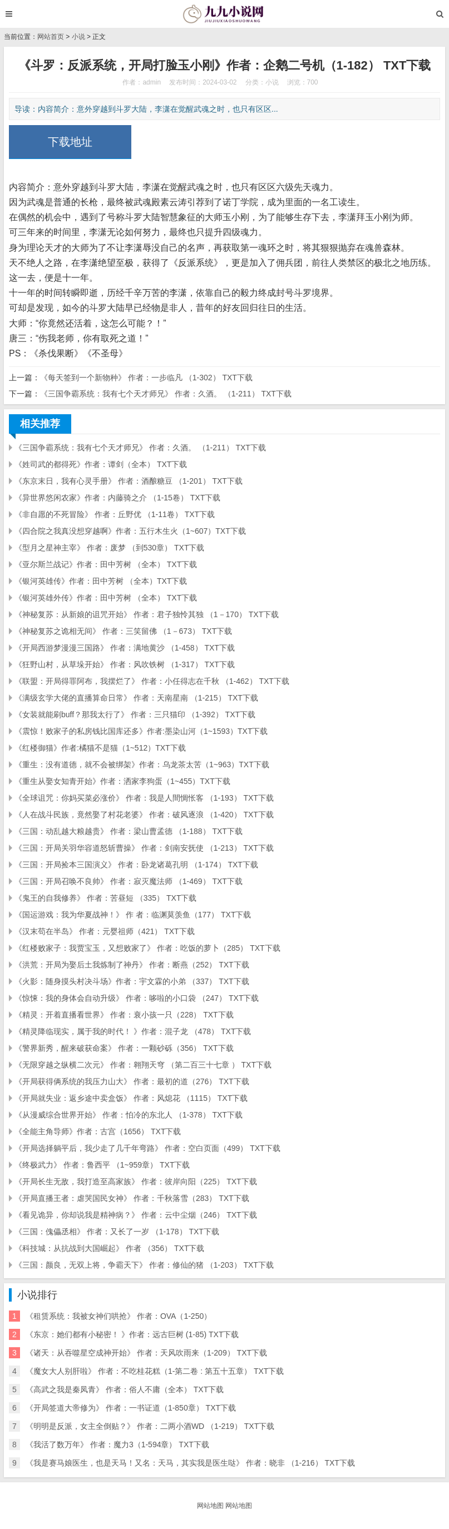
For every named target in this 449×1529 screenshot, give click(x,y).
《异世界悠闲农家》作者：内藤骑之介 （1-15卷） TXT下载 (117, 497)
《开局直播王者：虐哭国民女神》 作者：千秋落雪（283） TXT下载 (131, 1198)
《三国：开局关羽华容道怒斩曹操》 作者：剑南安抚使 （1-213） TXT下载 (144, 847)
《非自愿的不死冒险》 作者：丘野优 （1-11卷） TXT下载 (114, 514)
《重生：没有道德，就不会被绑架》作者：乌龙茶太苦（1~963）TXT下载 (141, 764)
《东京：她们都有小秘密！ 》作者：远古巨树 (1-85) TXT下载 (132, 1334)
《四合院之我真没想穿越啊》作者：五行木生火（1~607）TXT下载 (130, 531)
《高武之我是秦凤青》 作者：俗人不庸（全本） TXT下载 (125, 1389)
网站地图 (210, 1506)
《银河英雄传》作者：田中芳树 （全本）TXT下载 (100, 581)
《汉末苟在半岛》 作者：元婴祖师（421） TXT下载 (104, 931)
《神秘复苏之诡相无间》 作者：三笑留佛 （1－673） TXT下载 (123, 631)
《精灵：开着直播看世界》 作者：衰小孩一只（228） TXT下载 (124, 1014)
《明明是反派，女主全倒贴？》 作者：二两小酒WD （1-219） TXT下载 (150, 1426)
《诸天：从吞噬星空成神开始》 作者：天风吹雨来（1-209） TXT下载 (146, 1352)
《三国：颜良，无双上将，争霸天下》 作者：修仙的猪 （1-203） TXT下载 (144, 1264)
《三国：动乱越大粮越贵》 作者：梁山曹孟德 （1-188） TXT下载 (128, 831)
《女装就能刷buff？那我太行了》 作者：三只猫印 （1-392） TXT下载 (134, 714)
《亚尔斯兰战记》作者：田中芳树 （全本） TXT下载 (105, 564)
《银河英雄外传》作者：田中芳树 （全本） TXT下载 (105, 597)
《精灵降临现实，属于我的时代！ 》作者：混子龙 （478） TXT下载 (132, 1031)
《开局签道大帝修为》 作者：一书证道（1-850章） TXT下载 (131, 1407)
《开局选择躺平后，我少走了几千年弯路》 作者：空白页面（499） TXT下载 (147, 1148)
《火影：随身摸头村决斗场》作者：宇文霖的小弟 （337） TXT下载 (131, 981)
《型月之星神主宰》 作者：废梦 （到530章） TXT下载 (109, 547)
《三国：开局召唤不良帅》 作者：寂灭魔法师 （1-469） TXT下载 (128, 881)
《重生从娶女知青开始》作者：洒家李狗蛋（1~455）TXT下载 (122, 781)
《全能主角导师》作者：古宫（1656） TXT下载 (97, 1131)
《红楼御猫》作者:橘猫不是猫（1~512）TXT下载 (100, 747)
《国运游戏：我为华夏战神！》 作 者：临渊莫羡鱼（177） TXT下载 (132, 914)
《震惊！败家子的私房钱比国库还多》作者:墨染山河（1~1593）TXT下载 (141, 731)
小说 (78, 37)
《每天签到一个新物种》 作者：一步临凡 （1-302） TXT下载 (146, 377)
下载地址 (70, 142)
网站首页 (50, 37)
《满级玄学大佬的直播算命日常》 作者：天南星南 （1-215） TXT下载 (136, 697)
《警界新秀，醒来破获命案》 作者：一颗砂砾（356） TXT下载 (124, 1048)
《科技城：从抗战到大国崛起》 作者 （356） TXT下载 (109, 1248)
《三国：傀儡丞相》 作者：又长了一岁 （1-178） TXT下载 (116, 1231)
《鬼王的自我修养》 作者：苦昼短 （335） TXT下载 (105, 897)
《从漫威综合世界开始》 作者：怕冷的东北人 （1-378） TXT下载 (128, 1114)
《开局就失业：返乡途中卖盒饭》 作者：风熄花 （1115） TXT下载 (131, 1098)
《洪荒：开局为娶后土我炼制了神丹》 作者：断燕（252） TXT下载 (131, 964)
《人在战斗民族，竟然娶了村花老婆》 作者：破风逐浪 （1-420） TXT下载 (144, 814)
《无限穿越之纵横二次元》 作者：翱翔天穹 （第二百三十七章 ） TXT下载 (143, 1064)
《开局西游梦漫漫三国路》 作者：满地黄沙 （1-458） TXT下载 (124, 647)
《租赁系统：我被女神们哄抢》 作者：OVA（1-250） (118, 1316)
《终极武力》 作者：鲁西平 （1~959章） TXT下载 (102, 1164)
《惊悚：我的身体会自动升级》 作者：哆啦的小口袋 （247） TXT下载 (136, 998)
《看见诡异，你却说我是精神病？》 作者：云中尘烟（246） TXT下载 (135, 1214)
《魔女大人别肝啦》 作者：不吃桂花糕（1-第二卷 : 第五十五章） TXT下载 (155, 1371)
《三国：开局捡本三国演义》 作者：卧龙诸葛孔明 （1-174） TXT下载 (136, 864)
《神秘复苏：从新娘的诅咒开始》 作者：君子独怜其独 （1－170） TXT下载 (146, 614)
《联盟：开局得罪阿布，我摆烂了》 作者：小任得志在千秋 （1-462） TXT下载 (151, 681)
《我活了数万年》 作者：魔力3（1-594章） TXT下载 (117, 1444)
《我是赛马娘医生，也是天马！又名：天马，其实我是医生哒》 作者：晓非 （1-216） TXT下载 (190, 1462)
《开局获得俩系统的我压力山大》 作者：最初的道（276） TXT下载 (131, 1081)
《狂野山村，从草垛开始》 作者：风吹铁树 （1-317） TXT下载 (124, 664)
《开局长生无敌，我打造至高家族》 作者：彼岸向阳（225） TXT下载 (135, 1181)
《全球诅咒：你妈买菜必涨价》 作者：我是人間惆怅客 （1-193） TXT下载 (144, 797)
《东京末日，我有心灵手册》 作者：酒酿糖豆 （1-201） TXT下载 (128, 480)
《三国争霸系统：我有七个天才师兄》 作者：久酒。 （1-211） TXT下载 (166, 393)
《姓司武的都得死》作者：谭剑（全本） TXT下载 (100, 464)
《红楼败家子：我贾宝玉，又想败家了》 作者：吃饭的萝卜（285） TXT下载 (147, 948)
